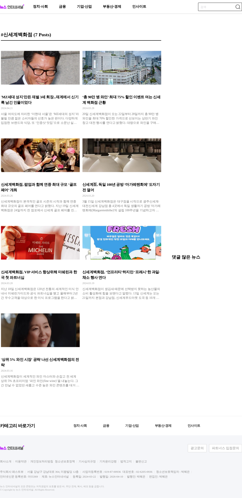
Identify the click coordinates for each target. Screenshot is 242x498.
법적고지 (126, 461)
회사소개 (5, 461)
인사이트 (139, 6)
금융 (62, 6)
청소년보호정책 (65, 461)
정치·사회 (40, 6)
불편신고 (141, 461)
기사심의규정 (87, 461)
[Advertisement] (205, 219)
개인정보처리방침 (41, 461)
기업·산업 (84, 6)
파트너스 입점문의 (225, 448)
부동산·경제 (112, 6)
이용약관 (21, 461)
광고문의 (197, 448)
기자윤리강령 (108, 461)
